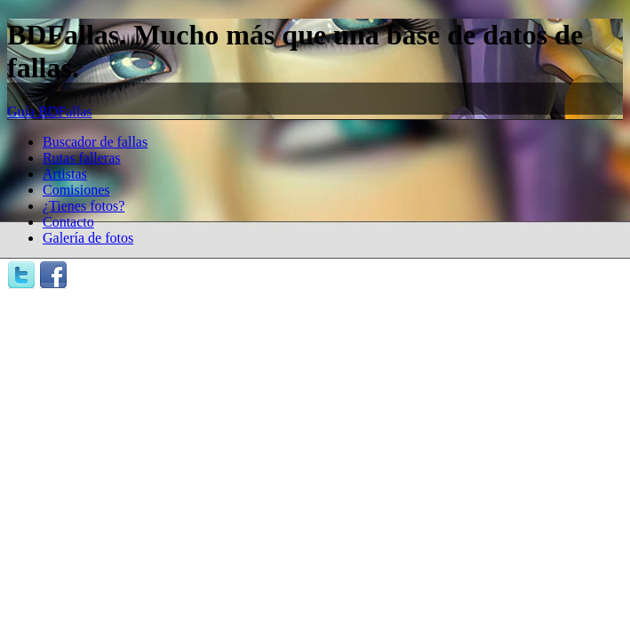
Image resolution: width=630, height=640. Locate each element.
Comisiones (76, 189)
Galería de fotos (88, 237)
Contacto (68, 221)
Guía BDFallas (49, 111)
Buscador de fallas (95, 141)
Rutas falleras (82, 157)
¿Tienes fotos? (83, 205)
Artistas (65, 173)
